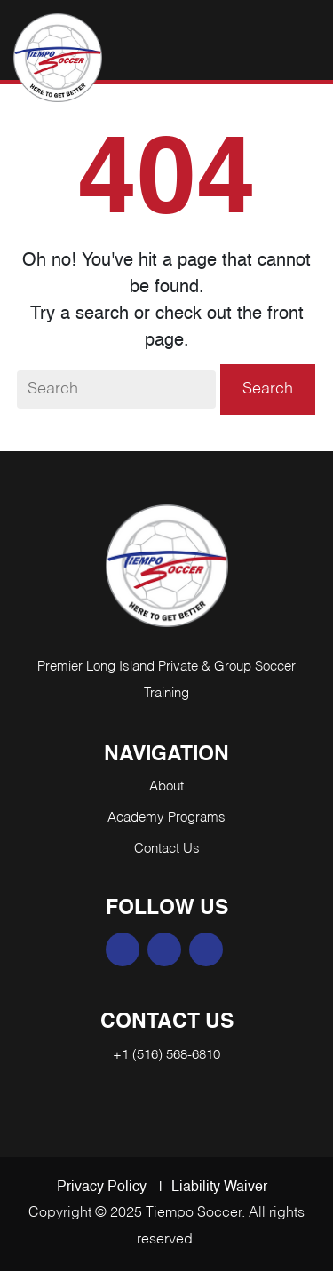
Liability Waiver (219, 1187)
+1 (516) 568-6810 (166, 1054)
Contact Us (167, 848)
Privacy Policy (102, 1187)
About (166, 786)
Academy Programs (166, 817)
